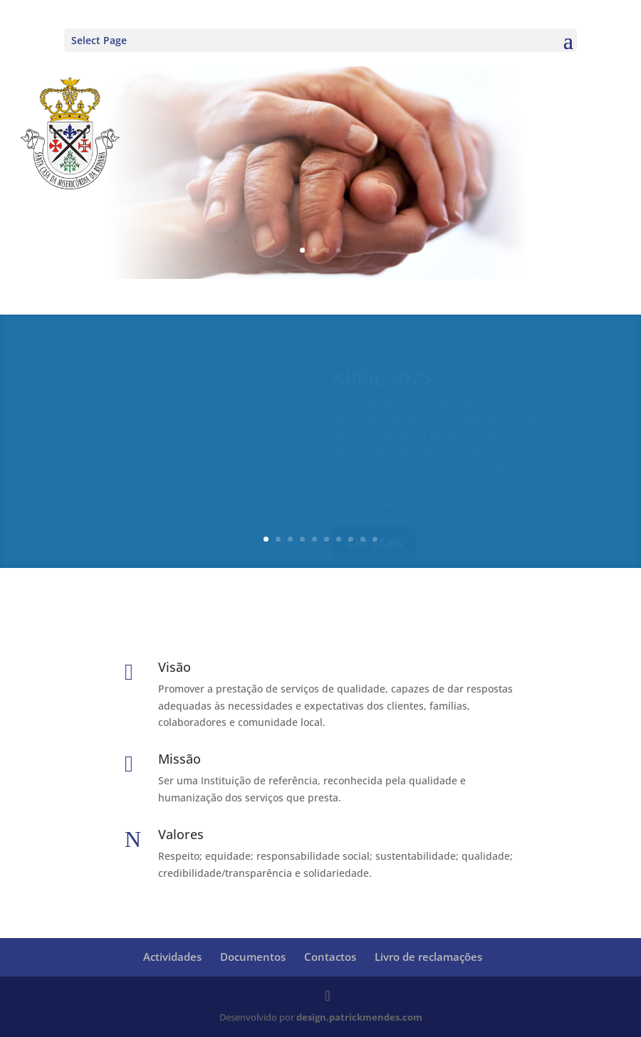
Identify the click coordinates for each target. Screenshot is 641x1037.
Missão (179, 758)
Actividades (172, 956)
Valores (181, 834)
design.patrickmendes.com (359, 1017)
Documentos (253, 956)
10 (374, 539)
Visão (174, 666)
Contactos (330, 956)
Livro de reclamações (428, 956)
